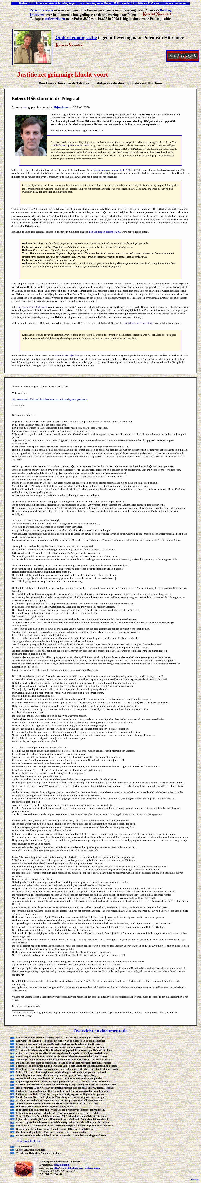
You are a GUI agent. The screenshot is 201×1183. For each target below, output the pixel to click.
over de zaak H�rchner (67, 355)
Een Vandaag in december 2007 (105, 231)
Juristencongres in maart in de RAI (112, 170)
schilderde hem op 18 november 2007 (70, 145)
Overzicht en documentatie (100, 1030)
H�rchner (61, 107)
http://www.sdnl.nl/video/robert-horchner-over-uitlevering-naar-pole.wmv (49, 399)
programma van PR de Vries (32, 306)
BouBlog (166, 10)
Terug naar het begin (28, 1140)
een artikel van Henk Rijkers (138, 322)
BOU (25, 108)
